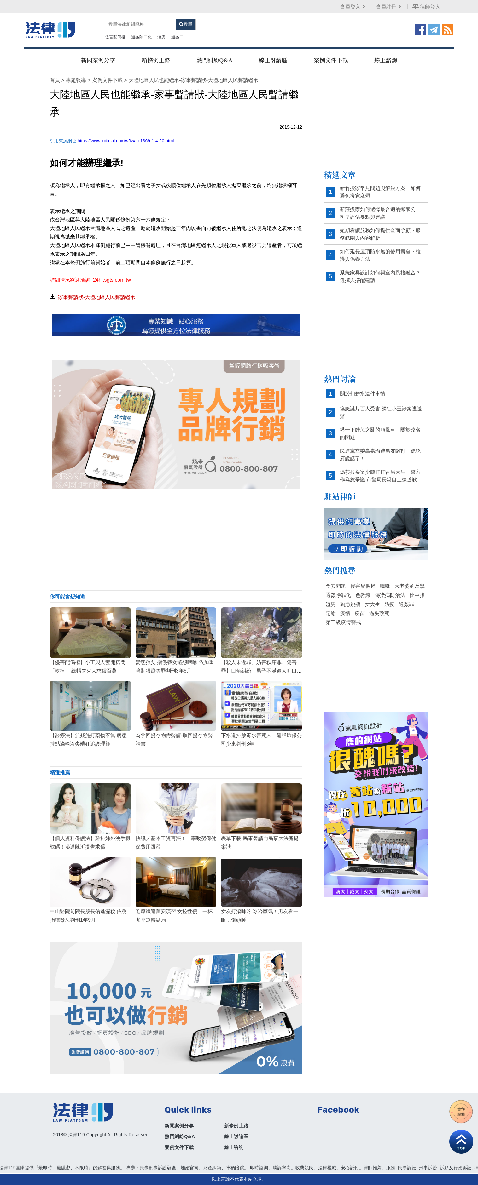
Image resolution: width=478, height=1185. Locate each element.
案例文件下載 (331, 60)
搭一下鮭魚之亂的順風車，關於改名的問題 (380, 433)
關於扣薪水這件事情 (362, 393)
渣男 (161, 37)
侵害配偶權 (115, 37)
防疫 (389, 604)
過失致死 (379, 613)
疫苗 (360, 613)
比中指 (417, 595)
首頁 (55, 80)
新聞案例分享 (98, 60)
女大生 (372, 604)
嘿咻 (385, 586)
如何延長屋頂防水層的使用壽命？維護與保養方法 (380, 255)
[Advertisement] (176, 540)
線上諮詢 (385, 60)
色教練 (362, 595)
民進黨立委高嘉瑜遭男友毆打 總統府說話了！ (380, 454)
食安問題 (336, 586)
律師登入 (426, 6)
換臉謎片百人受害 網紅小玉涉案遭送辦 (381, 412)
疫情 (345, 613)
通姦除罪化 (141, 37)
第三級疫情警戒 (343, 622)
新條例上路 (156, 60)
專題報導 (76, 80)
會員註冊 (389, 6)
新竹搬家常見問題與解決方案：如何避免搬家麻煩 (380, 192)
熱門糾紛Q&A (214, 60)
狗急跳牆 (350, 604)
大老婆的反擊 (409, 586)
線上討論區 (273, 60)
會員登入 (353, 6)
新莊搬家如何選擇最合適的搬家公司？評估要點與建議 (378, 213)
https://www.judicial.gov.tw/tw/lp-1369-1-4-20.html (126, 140)
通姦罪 (177, 37)
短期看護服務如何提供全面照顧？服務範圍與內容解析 (380, 234)
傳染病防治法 (390, 595)
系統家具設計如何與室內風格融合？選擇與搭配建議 (380, 276)
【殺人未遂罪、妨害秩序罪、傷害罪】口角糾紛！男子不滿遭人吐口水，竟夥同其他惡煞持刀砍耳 (259, 671)
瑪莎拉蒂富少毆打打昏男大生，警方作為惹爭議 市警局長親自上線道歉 (380, 475)
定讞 (331, 613)
